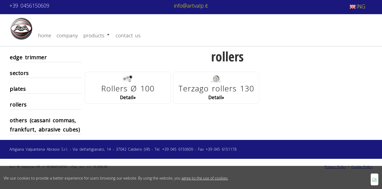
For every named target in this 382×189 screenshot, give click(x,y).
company (67, 35)
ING (357, 7)
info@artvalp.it (191, 5)
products (96, 35)
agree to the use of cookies (204, 178)
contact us (128, 35)
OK (374, 179)
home (44, 35)
